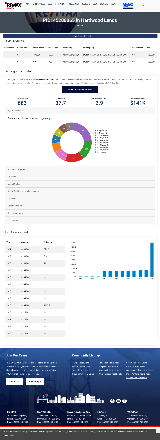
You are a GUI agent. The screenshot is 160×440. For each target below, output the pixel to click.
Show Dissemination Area (80, 89)
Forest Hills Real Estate (136, 363)
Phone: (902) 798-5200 (137, 422)
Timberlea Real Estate (109, 363)
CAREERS (86, 4)
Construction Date (16, 206)
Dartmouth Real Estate (109, 370)
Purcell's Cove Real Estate (138, 374)
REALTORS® (74, 4)
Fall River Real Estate (136, 366)
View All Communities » (136, 377)
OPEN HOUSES (39, 4)
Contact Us (14, 381)
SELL (50, 4)
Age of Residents (15, 110)
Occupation (13, 220)
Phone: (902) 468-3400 (47, 422)
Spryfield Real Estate (108, 366)
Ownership (12, 198)
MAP (28, 4)
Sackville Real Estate (81, 370)
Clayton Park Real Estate (83, 374)
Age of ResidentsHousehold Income (23, 191)
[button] (61, 4)
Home (80, 26)
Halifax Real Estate (80, 363)
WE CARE (104, 4)
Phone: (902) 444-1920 (77, 422)
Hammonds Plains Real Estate (139, 370)
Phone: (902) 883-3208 (107, 422)
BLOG (95, 4)
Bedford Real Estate (81, 366)
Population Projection (17, 169)
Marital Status (14, 184)
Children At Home (15, 213)
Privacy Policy (8, 435)
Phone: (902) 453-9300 (17, 422)
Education (12, 177)
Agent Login (35, 381)
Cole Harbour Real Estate (110, 374)
